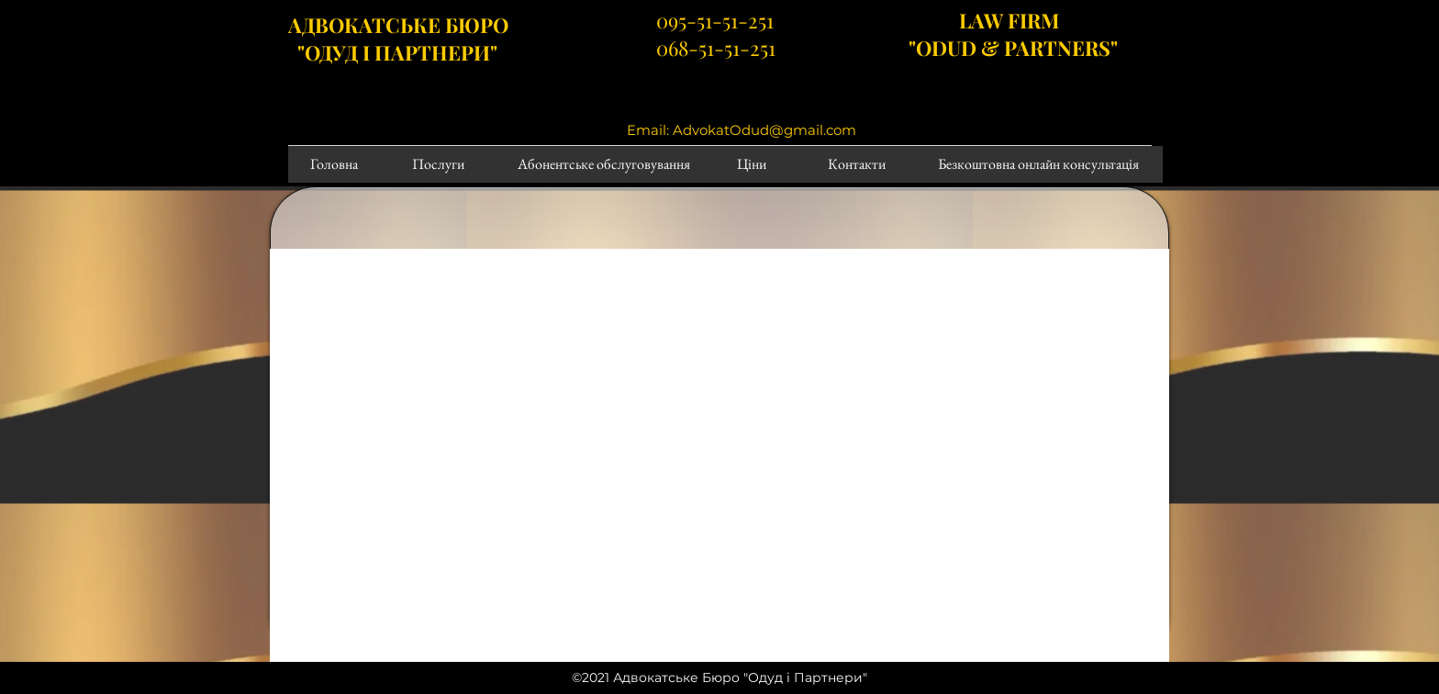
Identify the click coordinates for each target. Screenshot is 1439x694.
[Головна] (333, 164)
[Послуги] (438, 164)
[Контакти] (856, 164)
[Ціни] (751, 164)
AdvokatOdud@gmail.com (764, 130)
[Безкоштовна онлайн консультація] (1038, 164)
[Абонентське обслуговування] (603, 164)
